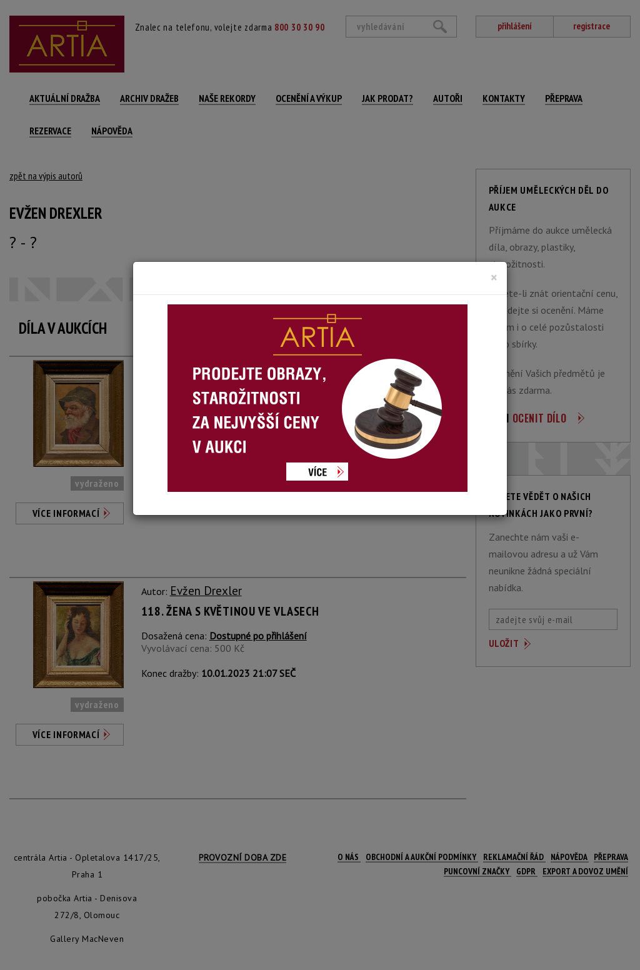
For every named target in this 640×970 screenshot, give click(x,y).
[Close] (494, 277)
